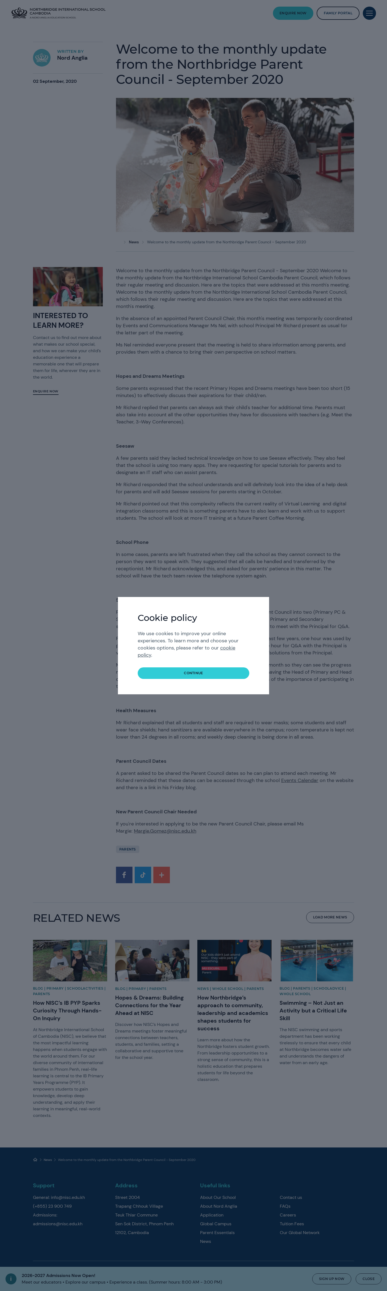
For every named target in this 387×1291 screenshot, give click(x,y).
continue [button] (193, 673)
